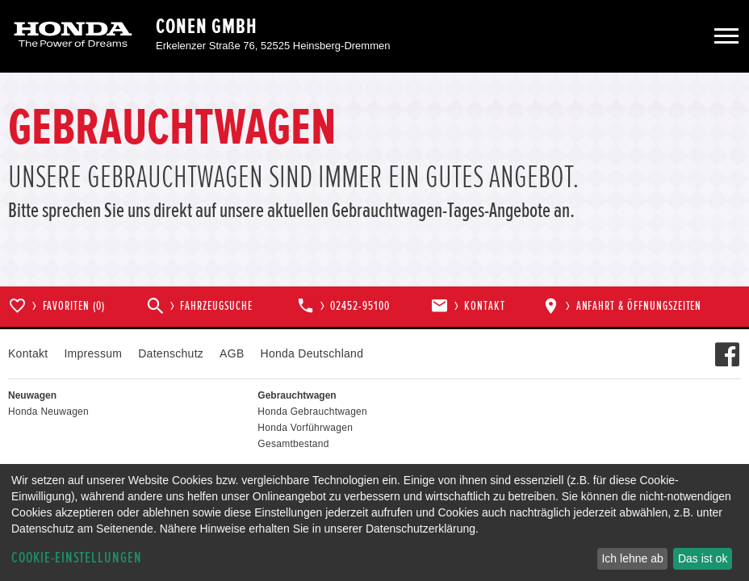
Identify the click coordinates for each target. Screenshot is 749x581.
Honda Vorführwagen (305, 427)
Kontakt (28, 353)
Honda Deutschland (312, 353)
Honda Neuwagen (48, 411)
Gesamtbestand (292, 443)
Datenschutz (170, 353)
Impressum (93, 353)
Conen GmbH (206, 26)
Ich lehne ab (632, 558)
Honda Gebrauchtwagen (312, 411)
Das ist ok (702, 558)
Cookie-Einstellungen (76, 558)
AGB (232, 353)
